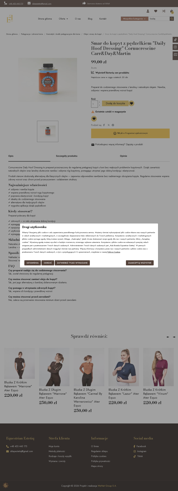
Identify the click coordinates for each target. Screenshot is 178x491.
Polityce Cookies (113, 252)
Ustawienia (33, 262)
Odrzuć (48, 262)
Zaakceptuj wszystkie (139, 262)
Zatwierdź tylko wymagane (72, 262)
